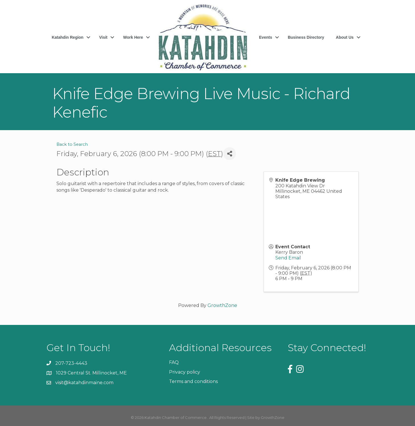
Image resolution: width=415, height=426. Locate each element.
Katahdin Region (67, 37)
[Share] (229, 153)
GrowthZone (222, 305)
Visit (103, 37)
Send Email (288, 258)
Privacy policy (184, 372)
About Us (344, 37)
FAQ (174, 362)
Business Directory (306, 37)
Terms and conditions (193, 381)
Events (265, 37)
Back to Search (72, 144)
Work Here (133, 37)
